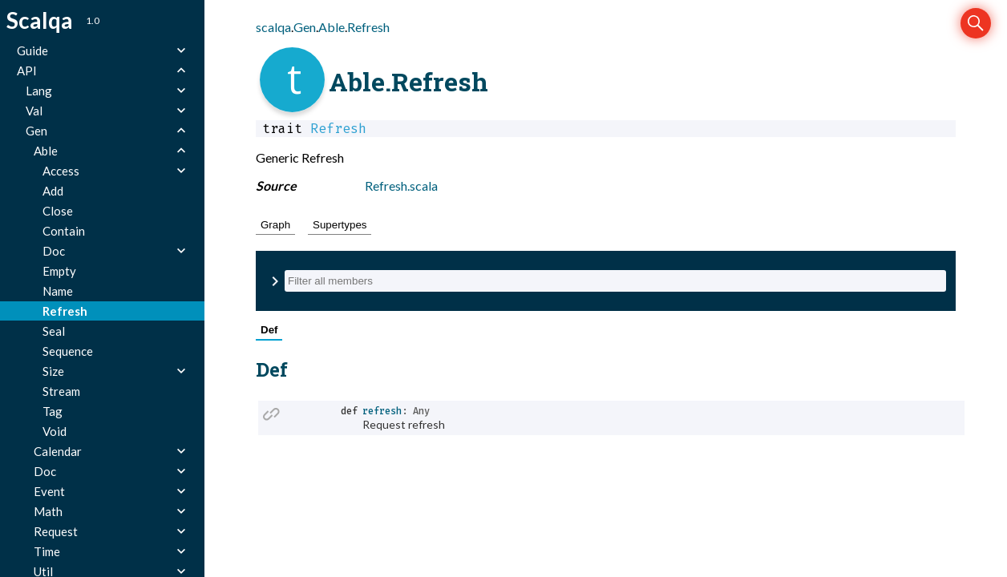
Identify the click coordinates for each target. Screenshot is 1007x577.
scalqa (273, 26)
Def (269, 330)
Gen (304, 26)
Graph (275, 225)
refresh (382, 411)
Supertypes (339, 225)
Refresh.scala (401, 185)
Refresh (368, 26)
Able (331, 26)
